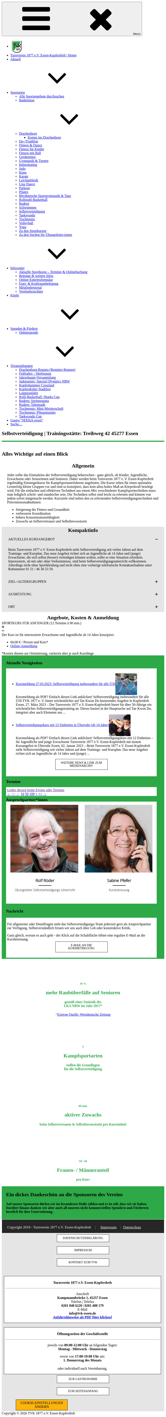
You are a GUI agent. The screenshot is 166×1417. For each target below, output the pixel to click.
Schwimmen (27, 207)
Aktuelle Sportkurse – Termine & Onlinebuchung (53, 272)
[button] (83, 539)
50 (27, 794)
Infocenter (49, 268)
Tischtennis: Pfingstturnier (37, 412)
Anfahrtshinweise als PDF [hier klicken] (82, 1317)
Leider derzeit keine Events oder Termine (35, 790)
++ (40, 794)
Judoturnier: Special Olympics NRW (44, 381)
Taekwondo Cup (30, 416)
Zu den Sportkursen (32, 231)
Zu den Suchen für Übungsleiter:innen (45, 235)
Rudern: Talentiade (32, 405)
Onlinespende (28, 332)
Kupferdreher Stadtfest (35, 389)
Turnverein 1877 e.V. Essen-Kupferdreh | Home (43, 55)
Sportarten (50, 92)
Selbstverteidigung (32, 211)
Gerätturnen (27, 157)
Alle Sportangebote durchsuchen (41, 96)
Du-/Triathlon (28, 141)
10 (22, 794)
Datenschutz (132, 1227)
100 (32, 794)
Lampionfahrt (28, 393)
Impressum (109, 1227)
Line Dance (27, 184)
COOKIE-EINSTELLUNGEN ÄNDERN (42, 1405)
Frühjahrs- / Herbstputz (35, 373)
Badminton (26, 100)
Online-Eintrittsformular (36, 280)
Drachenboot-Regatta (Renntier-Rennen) (47, 369)
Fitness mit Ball (30, 153)
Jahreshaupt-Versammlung (37, 377)
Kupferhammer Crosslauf (36, 385)
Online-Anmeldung (23, 646)
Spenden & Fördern (56, 328)
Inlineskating (28, 165)
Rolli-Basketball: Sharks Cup (39, 397)
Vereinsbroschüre (31, 291)
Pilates (23, 192)
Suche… (16, 424)
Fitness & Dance (30, 145)
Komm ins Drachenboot (44, 137)
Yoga (22, 227)
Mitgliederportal (30, 287)
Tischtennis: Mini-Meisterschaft (41, 408)
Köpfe (14, 295)
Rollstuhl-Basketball (33, 200)
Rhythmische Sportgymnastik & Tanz (45, 196)
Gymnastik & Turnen (33, 161)
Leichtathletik (28, 180)
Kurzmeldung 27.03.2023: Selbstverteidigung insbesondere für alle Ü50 (65, 684)
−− (13, 794)
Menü (71, 18)
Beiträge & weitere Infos (36, 276)
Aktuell (15, 59)
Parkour (24, 188)
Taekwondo (27, 215)
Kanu (23, 172)
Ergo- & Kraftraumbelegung (38, 283)
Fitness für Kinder (31, 149)
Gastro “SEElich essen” (26, 420)
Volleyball (26, 223)
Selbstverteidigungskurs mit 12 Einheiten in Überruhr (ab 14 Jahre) (62, 725)
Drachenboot (60, 133)
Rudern (24, 203)
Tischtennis (27, 219)
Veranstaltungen (53, 366)
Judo (22, 168)
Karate (23, 176)
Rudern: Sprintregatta (34, 401)
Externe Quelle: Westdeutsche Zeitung (83, 1014)
